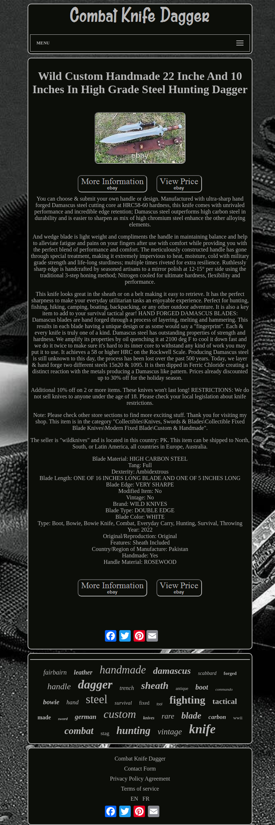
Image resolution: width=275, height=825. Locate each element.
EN (134, 799)
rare (167, 716)
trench (127, 688)
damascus (171, 671)
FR (146, 799)
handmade (123, 669)
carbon (217, 717)
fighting (187, 700)
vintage (170, 731)
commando (223, 689)
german (85, 716)
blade (192, 715)
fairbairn (55, 672)
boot (202, 687)
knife (202, 729)
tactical (224, 701)
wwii (237, 717)
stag (105, 733)
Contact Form (140, 769)
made (44, 717)
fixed (144, 703)
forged (230, 673)
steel (96, 699)
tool (159, 704)
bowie (51, 702)
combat (78, 730)
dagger (95, 684)
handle (59, 686)
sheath (154, 685)
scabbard (207, 673)
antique (182, 688)
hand (73, 702)
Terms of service (140, 789)
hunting (133, 730)
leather (83, 672)
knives (148, 717)
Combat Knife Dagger (140, 759)
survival (123, 703)
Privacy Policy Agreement (140, 779)
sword (63, 718)
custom (119, 714)
